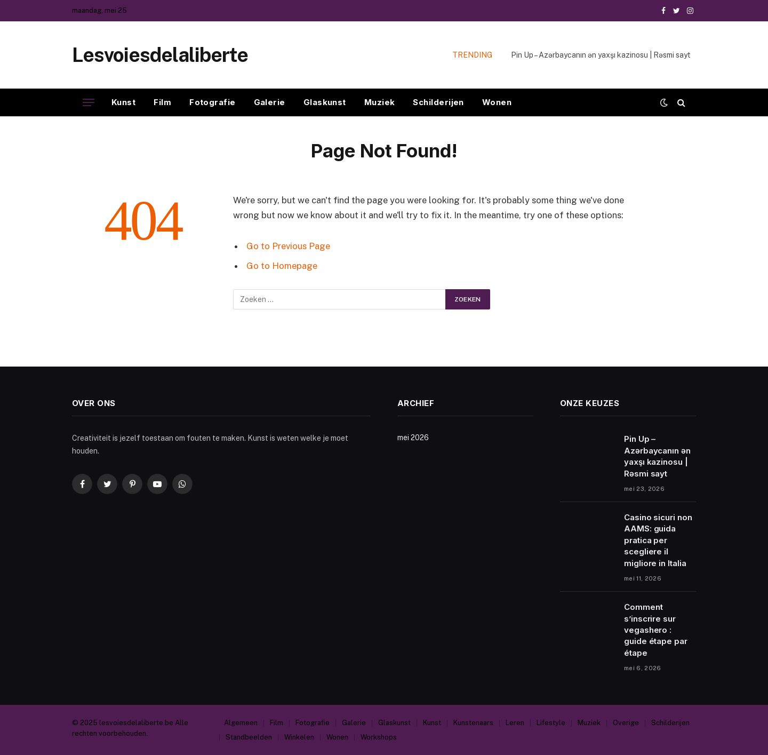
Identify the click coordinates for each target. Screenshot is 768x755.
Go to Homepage (281, 265)
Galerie (269, 102)
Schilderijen (438, 102)
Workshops (379, 737)
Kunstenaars (473, 723)
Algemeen (241, 723)
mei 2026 (413, 437)
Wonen (496, 102)
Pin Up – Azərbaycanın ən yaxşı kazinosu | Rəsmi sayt (601, 55)
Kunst (123, 102)
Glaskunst (324, 102)
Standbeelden (249, 737)
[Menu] (88, 103)
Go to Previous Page (288, 246)
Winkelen (299, 737)
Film (162, 102)
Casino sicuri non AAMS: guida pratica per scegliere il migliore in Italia (658, 540)
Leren (515, 723)
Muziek (379, 102)
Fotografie (212, 102)
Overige (626, 723)
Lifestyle (551, 723)
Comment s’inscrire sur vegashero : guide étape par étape (655, 630)
